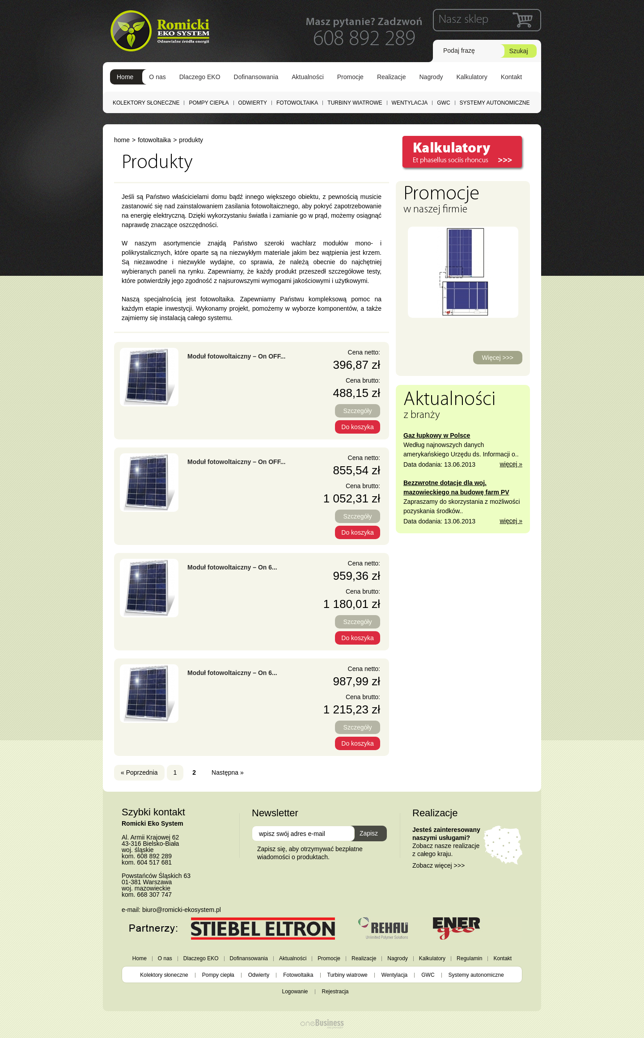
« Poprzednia (139, 772)
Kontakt (511, 76)
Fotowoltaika (297, 103)
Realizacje (391, 76)
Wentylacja (410, 103)
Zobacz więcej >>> (438, 865)
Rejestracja (335, 991)
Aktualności (308, 76)
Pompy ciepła (209, 103)
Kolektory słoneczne (146, 103)
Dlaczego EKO (199, 76)
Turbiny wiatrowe (354, 103)
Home (125, 76)
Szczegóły (357, 410)
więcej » (511, 464)
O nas (157, 76)
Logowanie (295, 991)
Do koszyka (357, 426)
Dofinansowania (256, 76)
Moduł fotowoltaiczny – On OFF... (236, 356)
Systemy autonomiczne (495, 103)
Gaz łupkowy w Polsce (436, 435)
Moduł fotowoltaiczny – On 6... (232, 567)
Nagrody (431, 76)
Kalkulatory (471, 76)
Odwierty (252, 103)
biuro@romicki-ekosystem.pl (181, 909)
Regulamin (469, 958)
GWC (443, 103)
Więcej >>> (497, 357)
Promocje (350, 76)
